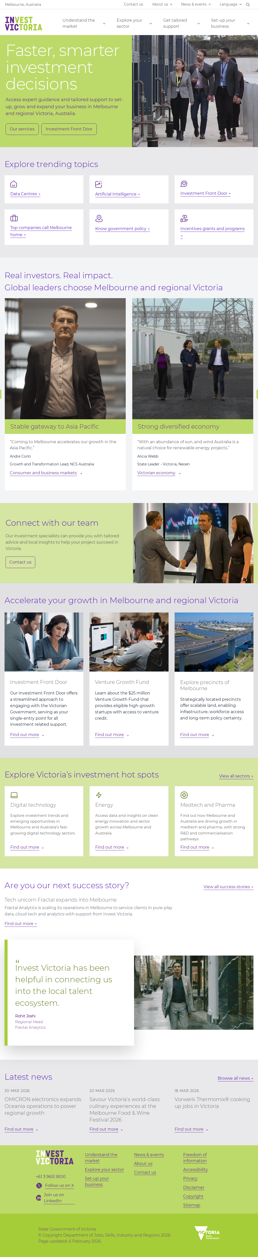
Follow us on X (59, 1185)
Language (228, 4)
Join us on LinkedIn (54, 1197)
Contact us (133, 4)
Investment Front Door (69, 129)
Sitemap (191, 1205)
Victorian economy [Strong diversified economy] (156, 472)
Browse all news (234, 1078)
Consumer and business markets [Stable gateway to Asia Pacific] (43, 472)
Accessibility (195, 1169)
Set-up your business (223, 23)
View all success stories (227, 886)
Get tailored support (175, 23)
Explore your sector (129, 23)
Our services (22, 129)
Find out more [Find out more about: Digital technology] (24, 847)
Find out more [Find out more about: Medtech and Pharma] (194, 847)
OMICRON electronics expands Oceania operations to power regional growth (43, 1106)
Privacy (190, 1178)
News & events (194, 4)
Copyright (193, 1196)
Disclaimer (193, 1187)
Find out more (19, 923)
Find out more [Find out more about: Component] (24, 734)
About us (160, 4)
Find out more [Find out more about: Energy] (109, 847)
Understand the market (78, 23)
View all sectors (234, 776)
